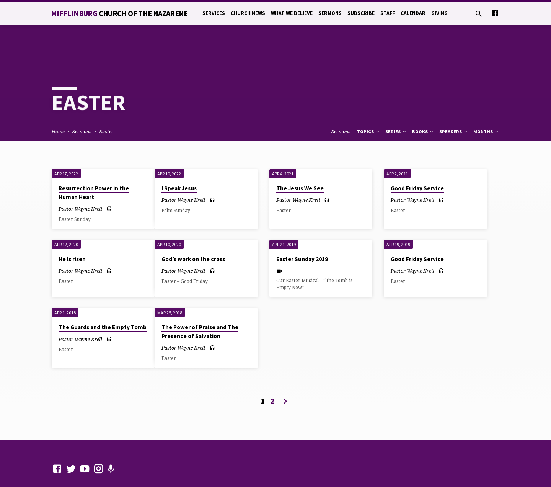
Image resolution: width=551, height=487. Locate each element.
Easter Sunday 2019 (302, 231)
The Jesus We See (300, 160)
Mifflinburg (119, 13)
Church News (248, 13)
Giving (439, 13)
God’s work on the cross (193, 231)
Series (396, 104)
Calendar (413, 13)
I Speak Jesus (179, 160)
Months (486, 104)
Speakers (453, 104)
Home (58, 104)
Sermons (330, 13)
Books (423, 104)
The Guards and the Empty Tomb (103, 299)
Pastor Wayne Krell (80, 181)
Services (213, 13)
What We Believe (292, 13)
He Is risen (72, 231)
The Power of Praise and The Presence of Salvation (199, 304)
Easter (106, 104)
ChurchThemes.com (215, 462)
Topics (368, 104)
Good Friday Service (417, 160)
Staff (387, 13)
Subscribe (361, 13)
